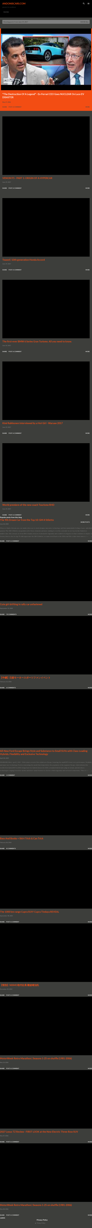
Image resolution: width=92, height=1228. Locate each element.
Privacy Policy (41, 1223)
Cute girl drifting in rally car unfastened (21, 604)
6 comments (11, 687)
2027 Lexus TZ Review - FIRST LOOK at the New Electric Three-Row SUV (39, 1131)
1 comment (10, 775)
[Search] (84, 3)
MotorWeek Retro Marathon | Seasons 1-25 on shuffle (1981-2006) (36, 1058)
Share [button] (4, 107)
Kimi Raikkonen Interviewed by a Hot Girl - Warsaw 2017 (32, 423)
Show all (84, 22)
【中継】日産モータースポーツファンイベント (25, 677)
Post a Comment (15, 107)
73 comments (11, 614)
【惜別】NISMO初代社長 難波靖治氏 (19, 985)
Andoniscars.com (13, 3)
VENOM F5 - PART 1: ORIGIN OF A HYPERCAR (27, 178)
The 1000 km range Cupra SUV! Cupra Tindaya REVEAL (29, 911)
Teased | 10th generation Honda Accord (23, 259)
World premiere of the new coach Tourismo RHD (28, 504)
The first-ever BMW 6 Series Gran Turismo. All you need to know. (37, 341)
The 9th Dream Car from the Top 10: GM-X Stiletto (27, 519)
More (88, 107)
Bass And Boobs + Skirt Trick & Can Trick (21, 838)
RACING (6, 12)
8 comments (11, 848)
